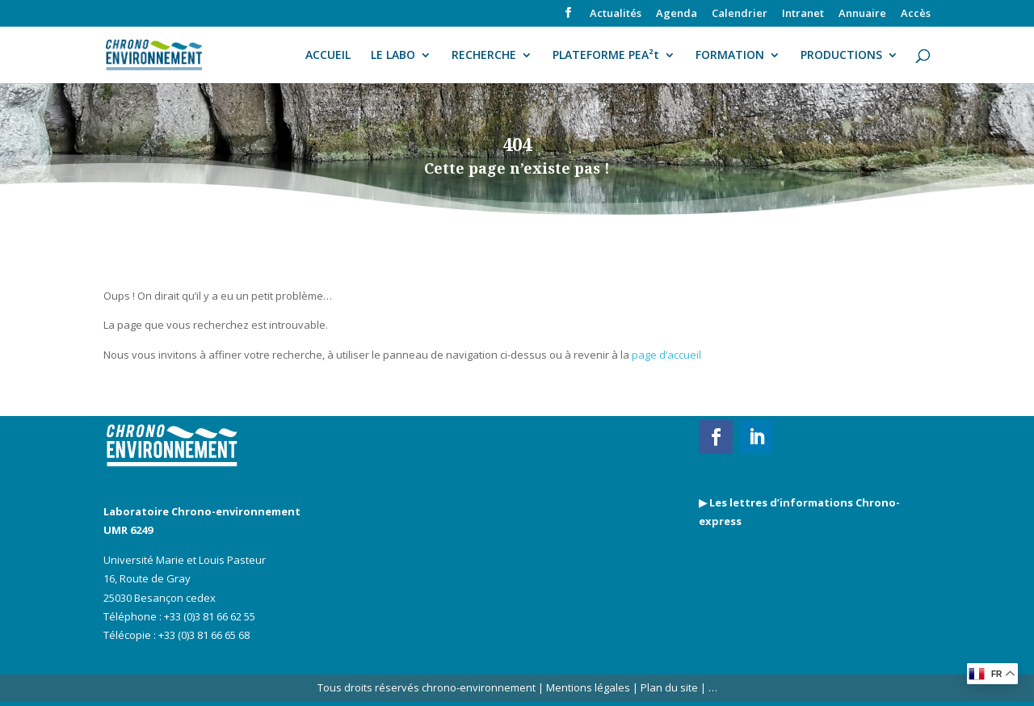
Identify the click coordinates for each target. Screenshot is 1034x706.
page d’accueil (666, 354)
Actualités (615, 14)
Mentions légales (588, 687)
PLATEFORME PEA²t (606, 55)
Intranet (803, 14)
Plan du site (668, 687)
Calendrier (739, 14)
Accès (916, 14)
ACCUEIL (328, 55)
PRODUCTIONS (841, 55)
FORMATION (730, 55)
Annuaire (862, 14)
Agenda (676, 14)
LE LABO (393, 55)
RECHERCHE (484, 55)
